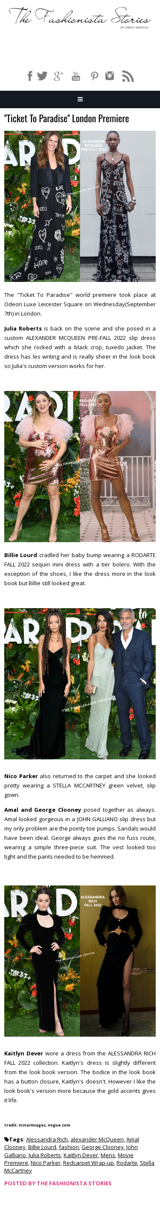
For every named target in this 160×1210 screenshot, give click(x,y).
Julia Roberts (45, 1155)
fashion (69, 1147)
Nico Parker (46, 1163)
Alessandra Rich (47, 1139)
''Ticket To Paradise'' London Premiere (66, 118)
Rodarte (126, 1163)
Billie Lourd (42, 1147)
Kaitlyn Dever (81, 1155)
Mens (108, 1155)
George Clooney (102, 1147)
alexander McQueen (97, 1139)
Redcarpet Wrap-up (88, 1163)
